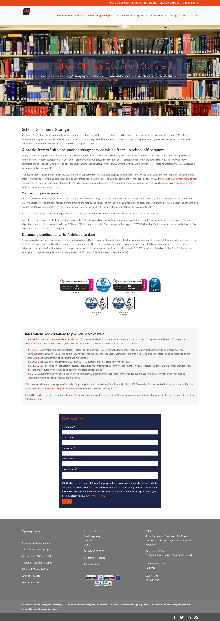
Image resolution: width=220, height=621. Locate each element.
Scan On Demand (170, 3)
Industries (157, 15)
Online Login (190, 3)
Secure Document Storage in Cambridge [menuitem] (42, 604)
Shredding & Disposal (101, 15)
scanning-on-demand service (46, 186)
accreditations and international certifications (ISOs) (57, 339)
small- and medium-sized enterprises (75, 134)
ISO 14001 (33, 373)
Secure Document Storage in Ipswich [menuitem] (129, 604)
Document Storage (69, 15)
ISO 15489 (33, 349)
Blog (174, 15)
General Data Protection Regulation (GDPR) (54, 388)
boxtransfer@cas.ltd (144, 3)
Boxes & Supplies (133, 15)
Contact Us (188, 15)
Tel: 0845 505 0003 (94, 551)
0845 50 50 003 (119, 3)
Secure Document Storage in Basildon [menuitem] (171, 604)
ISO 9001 (32, 361)
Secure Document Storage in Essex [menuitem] (39, 609)
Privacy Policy (96, 495)
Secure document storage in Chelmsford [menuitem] (86, 604)
